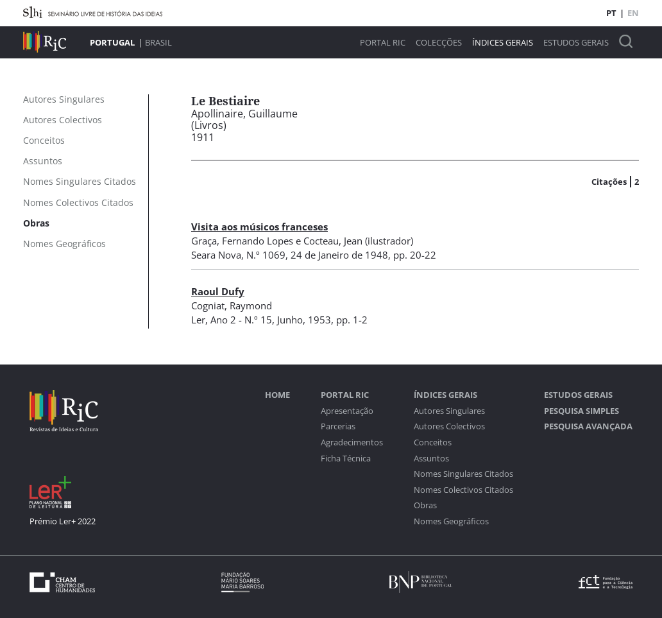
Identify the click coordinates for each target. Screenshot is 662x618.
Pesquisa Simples (581, 411)
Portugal (112, 42)
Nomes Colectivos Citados (463, 490)
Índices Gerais (502, 42)
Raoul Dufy (217, 291)
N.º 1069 (265, 254)
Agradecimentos (352, 442)
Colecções (439, 42)
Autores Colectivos (449, 426)
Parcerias (338, 426)
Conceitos (433, 442)
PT (611, 13)
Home (277, 395)
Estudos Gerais (576, 42)
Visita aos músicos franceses (259, 226)
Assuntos (431, 458)
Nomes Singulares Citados (463, 474)
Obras (425, 505)
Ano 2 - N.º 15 (241, 319)
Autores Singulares (449, 411)
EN (633, 13)
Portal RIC (382, 42)
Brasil (158, 42)
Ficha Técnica (346, 458)
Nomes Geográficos (451, 521)
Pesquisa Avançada (588, 426)
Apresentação (347, 411)
